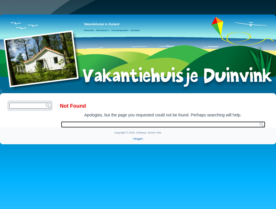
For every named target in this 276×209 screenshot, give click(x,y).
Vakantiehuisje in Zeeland (101, 24)
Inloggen (138, 138)
